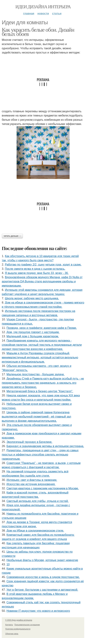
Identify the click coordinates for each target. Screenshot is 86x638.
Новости (43, 13)
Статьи (56, 13)
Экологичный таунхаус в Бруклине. (29, 441)
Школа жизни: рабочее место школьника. (32, 298)
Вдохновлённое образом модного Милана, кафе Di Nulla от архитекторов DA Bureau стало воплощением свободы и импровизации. (42, 281)
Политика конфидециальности (17, 629)
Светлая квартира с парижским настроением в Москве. (43, 488)
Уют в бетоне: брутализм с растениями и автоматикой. (42, 589)
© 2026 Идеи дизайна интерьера (18, 620)
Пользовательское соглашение (27, 625)
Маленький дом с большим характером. (33, 336)
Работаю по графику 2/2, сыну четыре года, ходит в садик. (43, 264)
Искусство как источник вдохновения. (31, 484)
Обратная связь (11, 634)
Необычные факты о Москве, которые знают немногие (42, 560)
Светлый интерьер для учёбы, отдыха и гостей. (38, 501)
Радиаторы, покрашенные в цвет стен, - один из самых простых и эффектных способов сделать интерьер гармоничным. (40, 454)
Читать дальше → (12, 236)
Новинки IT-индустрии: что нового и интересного (38, 610)
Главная (28, 13)
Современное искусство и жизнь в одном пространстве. (43, 577)
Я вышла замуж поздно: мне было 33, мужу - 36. (37, 272)
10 (8, 564)
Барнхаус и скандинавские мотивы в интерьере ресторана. (45, 446)
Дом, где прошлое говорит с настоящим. (33, 332)
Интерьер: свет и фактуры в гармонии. (32, 479)
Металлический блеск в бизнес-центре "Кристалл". (40, 391)
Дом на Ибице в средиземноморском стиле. (35, 530)
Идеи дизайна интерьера (43, 6)
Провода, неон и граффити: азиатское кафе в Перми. (42, 327)
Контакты (9, 625)
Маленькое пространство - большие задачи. (36, 374)
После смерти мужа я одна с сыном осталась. (35, 268)
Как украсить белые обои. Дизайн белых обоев (38, 32)
